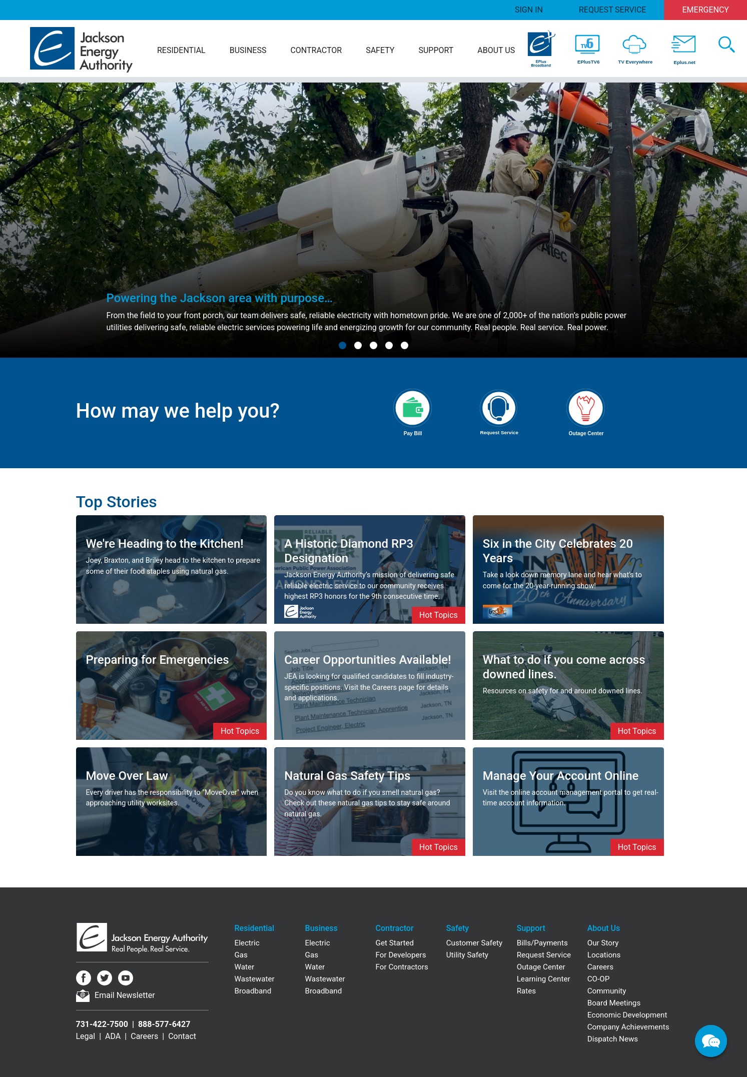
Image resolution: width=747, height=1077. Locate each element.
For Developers (401, 954)
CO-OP (598, 978)
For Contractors (402, 966)
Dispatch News (612, 1038)
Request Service (612, 10)
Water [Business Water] (315, 966)
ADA (113, 1036)
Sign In (529, 10)
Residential (181, 50)
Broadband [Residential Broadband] (253, 990)
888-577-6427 (164, 1024)
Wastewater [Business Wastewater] (325, 978)
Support (435, 50)
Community (606, 990)
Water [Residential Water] (245, 966)
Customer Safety (474, 942)
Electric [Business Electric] (317, 942)
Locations (604, 954)
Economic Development (627, 1014)
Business (248, 50)
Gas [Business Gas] (311, 954)
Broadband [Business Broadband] (323, 990)
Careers (144, 1036)
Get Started (395, 942)
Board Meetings (614, 1002)
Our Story (603, 942)
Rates (526, 990)
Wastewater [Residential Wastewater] (255, 978)
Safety (380, 50)
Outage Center (541, 966)
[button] (342, 345)
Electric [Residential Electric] (247, 942)
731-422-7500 (102, 1024)
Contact (182, 1036)
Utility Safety (467, 954)
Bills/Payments (542, 942)
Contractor (316, 50)
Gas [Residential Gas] (241, 954)
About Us (496, 50)
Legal (86, 1036)
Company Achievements (628, 1026)
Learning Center (543, 978)
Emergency (705, 10)
